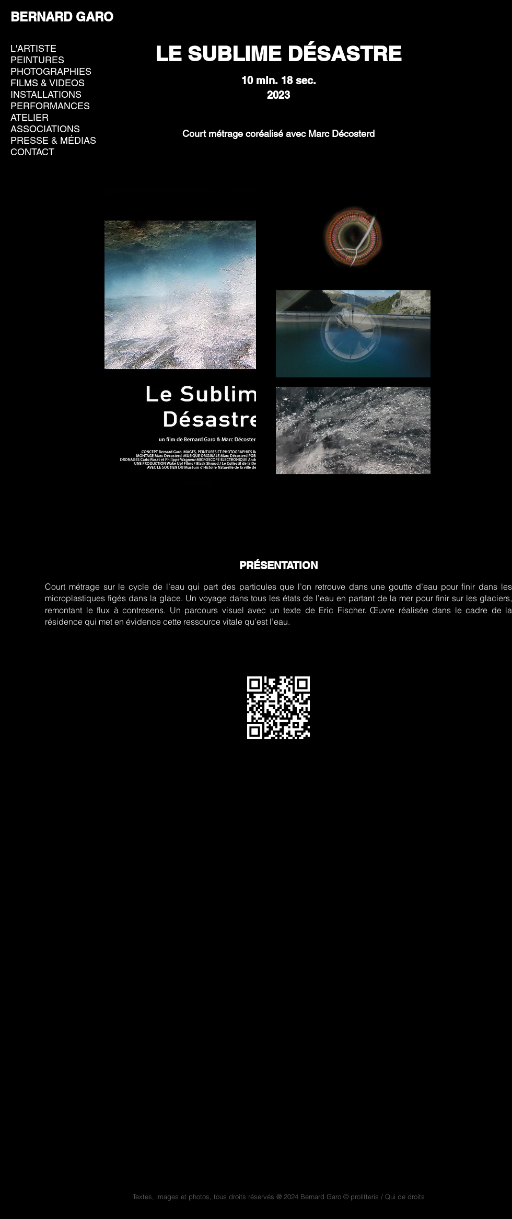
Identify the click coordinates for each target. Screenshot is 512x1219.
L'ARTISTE (33, 48)
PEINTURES (37, 59)
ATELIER (29, 117)
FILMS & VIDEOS (47, 82)
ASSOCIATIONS (45, 128)
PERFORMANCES (50, 105)
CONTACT (32, 151)
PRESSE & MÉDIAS (53, 140)
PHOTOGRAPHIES (50, 71)
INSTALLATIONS (46, 94)
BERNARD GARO (61, 16)
